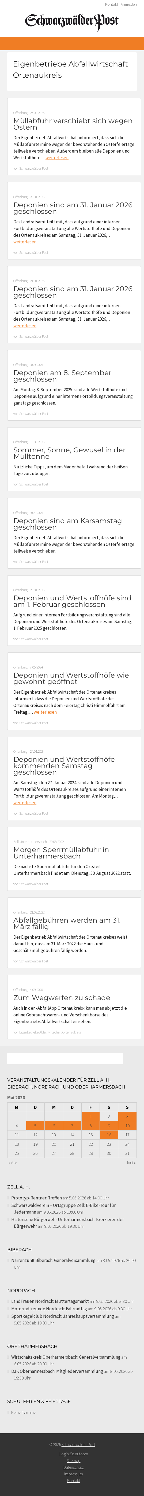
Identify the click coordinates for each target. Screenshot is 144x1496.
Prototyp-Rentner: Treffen (36, 1198)
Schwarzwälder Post (33, 168)
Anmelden (129, 4)
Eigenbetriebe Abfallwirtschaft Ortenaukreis (50, 1032)
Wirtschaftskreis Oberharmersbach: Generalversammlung (65, 1357)
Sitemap (74, 1460)
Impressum (73, 1473)
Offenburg (20, 113)
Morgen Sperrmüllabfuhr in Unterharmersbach (61, 852)
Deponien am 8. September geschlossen (62, 375)
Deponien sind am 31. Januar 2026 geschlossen (72, 208)
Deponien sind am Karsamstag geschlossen (67, 523)
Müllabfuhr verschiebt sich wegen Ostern (73, 123)
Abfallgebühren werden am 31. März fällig (67, 923)
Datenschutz (73, 1467)
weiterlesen (57, 158)
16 (109, 1135)
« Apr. (13, 1162)
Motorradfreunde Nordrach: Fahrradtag (49, 1309)
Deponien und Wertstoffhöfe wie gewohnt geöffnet (71, 678)
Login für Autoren (73, 1453)
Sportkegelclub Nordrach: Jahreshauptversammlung (62, 1316)
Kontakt (111, 4)
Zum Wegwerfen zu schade (61, 997)
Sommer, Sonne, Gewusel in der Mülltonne (69, 453)
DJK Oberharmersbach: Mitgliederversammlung (57, 1371)
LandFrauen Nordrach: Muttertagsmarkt (50, 1301)
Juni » (131, 1162)
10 (127, 1126)
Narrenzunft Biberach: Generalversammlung (53, 1260)
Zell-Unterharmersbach (30, 842)
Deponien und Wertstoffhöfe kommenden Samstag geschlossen (64, 765)
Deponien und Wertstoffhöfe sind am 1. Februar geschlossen (72, 601)
